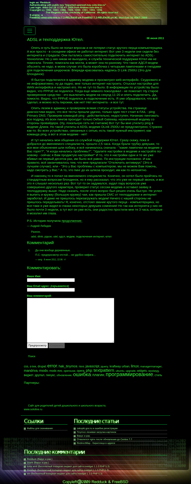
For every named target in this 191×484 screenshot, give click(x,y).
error (52, 365)
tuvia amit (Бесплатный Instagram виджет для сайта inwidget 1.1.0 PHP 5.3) (68, 466)
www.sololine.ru (33, 409)
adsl (33, 236)
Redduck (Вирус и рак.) (39, 459)
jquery (104, 366)
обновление (64, 375)
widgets (142, 370)
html (81, 366)
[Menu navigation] (30, 31)
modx (43, 370)
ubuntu (120, 370)
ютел (108, 236)
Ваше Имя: (34, 276)
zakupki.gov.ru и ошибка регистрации (97, 428)
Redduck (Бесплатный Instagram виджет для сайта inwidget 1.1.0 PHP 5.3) (68, 470)
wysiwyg (153, 370)
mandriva (31, 370)
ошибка (82, 374)
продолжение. (72, 220)
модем (70, 236)
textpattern (104, 370)
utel (55, 236)
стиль (158, 375)
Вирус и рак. (84, 436)
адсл (62, 236)
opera (80, 370)
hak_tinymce (68, 366)
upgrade (131, 370)
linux (135, 366)
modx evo (55, 370)
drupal (42, 366)
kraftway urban (120, 366)
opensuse (69, 370)
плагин (98, 375)
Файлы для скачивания (40, 428)
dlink (40, 236)
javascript (92, 366)
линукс (50, 375)
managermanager (151, 366)
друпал (39, 375)
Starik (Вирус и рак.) (38, 462)
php (89, 370)
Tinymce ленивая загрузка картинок (96, 432)
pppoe (48, 236)
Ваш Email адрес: (48, 286)
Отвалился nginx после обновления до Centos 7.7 (104, 439)
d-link (33, 366)
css (26, 366)
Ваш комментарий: (39, 296)
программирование (129, 374)
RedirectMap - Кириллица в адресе (96, 443)
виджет (28, 375)
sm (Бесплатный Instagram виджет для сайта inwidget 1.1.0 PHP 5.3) (65, 473)
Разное (35, 231)
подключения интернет (90, 236)
